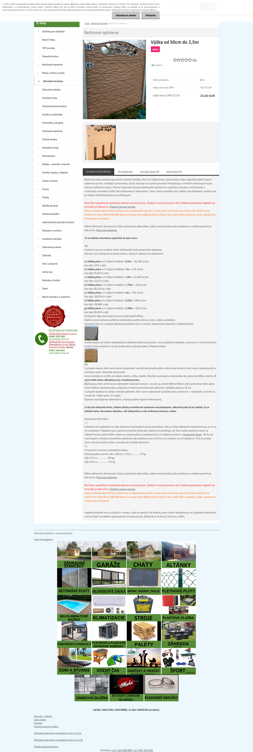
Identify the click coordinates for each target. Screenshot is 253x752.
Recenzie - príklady (43, 716)
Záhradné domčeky (53, 81)
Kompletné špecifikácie (98, 171)
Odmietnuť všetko (125, 15)
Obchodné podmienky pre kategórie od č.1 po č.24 (57, 733)
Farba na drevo (50, 181)
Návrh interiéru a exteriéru (56, 297)
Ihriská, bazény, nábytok (55, 172)
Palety (45, 197)
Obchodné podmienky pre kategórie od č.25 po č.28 (58, 740)
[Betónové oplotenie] (114, 41)
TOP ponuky (48, 48)
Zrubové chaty (49, 98)
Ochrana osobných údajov (46, 726)
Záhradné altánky (51, 90)
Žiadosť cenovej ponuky (123, 207)
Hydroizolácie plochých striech (58, 222)
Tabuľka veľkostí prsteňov (46, 746)
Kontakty (38, 723)
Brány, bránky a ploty (53, 73)
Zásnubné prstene (51, 247)
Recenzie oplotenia (106, 230)
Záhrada (46, 255)
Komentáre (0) (174, 171)
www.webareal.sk (64, 533)
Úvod (87, 23)
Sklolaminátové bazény (54, 106)
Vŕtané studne (49, 139)
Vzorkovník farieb (192, 434)
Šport (45, 288)
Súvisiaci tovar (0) (149, 171)
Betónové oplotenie (52, 64)
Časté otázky (40, 719)
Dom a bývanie (50, 264)
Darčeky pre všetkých (53, 31)
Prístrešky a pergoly (52, 123)
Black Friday (48, 40)
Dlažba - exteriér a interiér (56, 164)
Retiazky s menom (52, 230)
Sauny (45, 189)
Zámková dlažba (50, 214)
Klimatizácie (48, 156)
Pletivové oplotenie (52, 131)
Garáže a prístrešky (52, 114)
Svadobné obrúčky (52, 239)
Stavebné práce (50, 56)
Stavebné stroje (50, 148)
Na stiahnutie (125, 171)
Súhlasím (150, 15)
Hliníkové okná (50, 206)
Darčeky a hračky (51, 280)
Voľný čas (47, 272)
